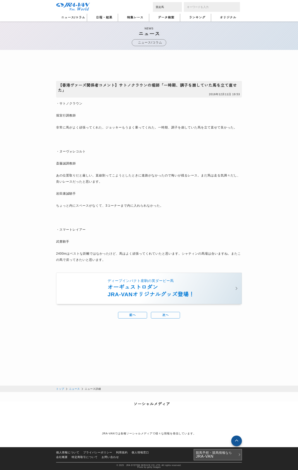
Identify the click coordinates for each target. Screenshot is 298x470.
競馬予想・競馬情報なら (214, 454)
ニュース (74, 388)
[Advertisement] (149, 66)
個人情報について (67, 452)
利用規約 (122, 452)
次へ (165, 315)
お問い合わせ (110, 457)
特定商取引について (85, 457)
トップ (60, 388)
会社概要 (62, 457)
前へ (132, 315)
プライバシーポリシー (97, 452)
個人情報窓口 (140, 452)
